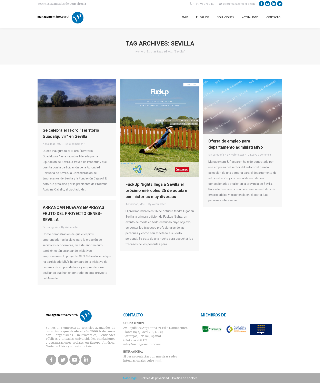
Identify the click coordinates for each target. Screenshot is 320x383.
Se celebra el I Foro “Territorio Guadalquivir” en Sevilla (71, 133)
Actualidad (49, 143)
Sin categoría (216, 154)
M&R (59, 143)
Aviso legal (130, 378)
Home (139, 51)
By (74, 143)
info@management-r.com (239, 3)
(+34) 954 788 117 (203, 3)
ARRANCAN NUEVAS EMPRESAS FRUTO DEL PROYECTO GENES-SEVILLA (73, 213)
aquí (157, 360)
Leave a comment (260, 154)
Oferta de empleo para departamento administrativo (235, 144)
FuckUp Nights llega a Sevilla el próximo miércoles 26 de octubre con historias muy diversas (156, 190)
